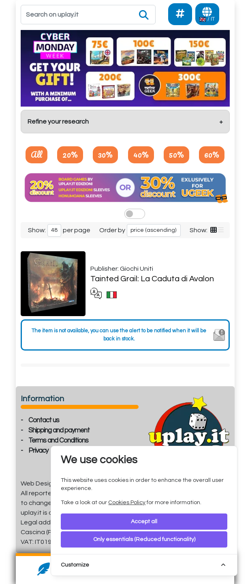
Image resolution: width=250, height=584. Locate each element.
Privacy (38, 450)
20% (70, 154)
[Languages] (207, 14)
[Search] (88, 14)
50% (176, 154)
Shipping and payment (59, 430)
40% (141, 154)
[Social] (180, 14)
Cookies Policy (126, 502)
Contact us (43, 420)
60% (211, 154)
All (36, 154)
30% (105, 154)
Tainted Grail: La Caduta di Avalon (152, 279)
